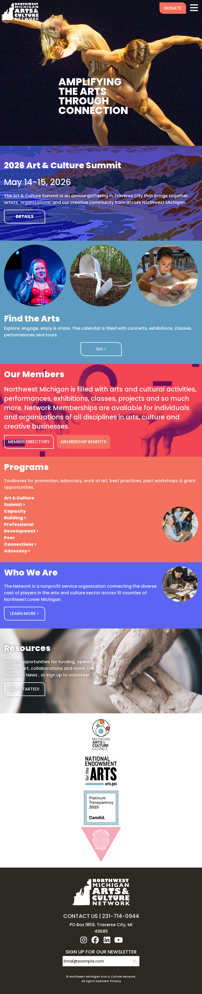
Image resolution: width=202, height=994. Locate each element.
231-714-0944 (120, 916)
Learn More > (24, 613)
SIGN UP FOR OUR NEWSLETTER (101, 952)
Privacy (115, 981)
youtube (118, 940)
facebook (95, 940)
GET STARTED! (24, 689)
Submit (134, 961)
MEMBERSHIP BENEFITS (83, 442)
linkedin (107, 940)
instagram (83, 940)
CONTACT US (80, 916)
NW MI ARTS (20, 11)
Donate (172, 8)
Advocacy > (17, 551)
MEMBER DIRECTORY (29, 442)
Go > (101, 349)
